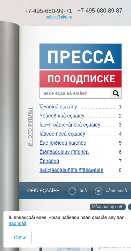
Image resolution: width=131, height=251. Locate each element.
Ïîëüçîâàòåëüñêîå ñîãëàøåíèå (71, 170)
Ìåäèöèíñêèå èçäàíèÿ (62, 134)
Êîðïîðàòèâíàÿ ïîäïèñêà (64, 152)
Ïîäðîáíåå (18, 223)
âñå (77, 190)
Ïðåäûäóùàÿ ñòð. (107, 206)
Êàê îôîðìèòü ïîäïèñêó (62, 143)
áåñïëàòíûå (111, 190)
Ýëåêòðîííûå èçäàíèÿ (61, 116)
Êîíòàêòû (49, 161)
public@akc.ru (58, 17)
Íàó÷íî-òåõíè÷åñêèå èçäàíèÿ (69, 125)
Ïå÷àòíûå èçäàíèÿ (58, 106)
